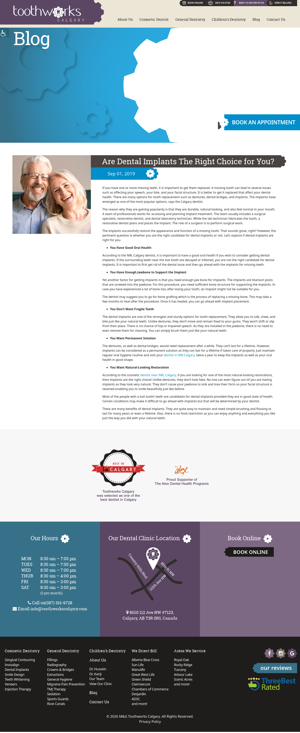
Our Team (97, 679)
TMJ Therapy (56, 690)
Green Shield (141, 680)
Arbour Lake (183, 675)
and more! (140, 704)
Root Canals (56, 704)
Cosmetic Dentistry (22, 650)
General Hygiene (60, 680)
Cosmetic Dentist (154, 19)
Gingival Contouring (20, 660)
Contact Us (276, 19)
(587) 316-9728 (222, 2)
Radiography (57, 665)
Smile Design (15, 675)
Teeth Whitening (17, 680)
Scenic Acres (183, 680)
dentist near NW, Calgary (158, 375)
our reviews (276, 667)
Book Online (250, 551)
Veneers (11, 685)
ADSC (136, 700)
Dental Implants (17, 670)
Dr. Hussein (98, 669)
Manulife (138, 670)
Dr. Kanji (95, 674)
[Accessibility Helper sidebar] (4, 32)
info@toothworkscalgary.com (59, 608)
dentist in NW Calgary (179, 355)
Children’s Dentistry (229, 19)
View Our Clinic (100, 684)
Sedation (54, 695)
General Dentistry (190, 19)
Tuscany (180, 670)
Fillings (52, 660)
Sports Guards (58, 700)
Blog (256, 19)
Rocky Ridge (183, 665)
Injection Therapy (18, 690)
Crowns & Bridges (60, 670)
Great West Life (143, 675)
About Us (125, 19)
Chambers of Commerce (150, 690)
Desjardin (139, 695)
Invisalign (12, 665)
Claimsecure (141, 685)
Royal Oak (181, 660)
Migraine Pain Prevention (66, 685)
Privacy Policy (150, 722)
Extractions (55, 675)
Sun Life (138, 665)
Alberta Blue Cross (146, 660)
